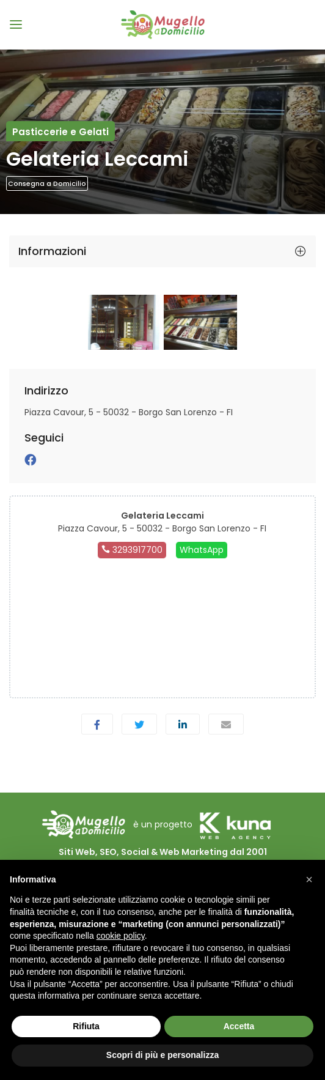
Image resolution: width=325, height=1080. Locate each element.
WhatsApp (202, 550)
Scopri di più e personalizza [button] (162, 1055)
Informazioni (52, 251)
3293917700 (131, 550)
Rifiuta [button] (86, 1026)
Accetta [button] (239, 1026)
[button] (309, 879)
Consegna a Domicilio (47, 183)
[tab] (162, 251)
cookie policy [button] (121, 936)
